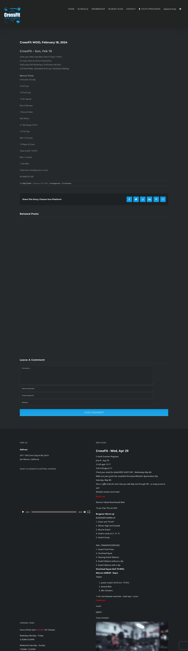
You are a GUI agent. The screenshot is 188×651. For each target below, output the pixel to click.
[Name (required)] (86, 388)
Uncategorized (55, 183)
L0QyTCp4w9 (26, 183)
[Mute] (84, 512)
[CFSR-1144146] (132, 622)
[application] (56, 494)
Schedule (40, 629)
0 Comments (66, 183)
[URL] (86, 402)
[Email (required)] (86, 395)
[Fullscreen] (89, 512)
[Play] (23, 512)
